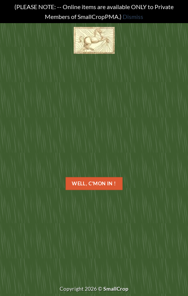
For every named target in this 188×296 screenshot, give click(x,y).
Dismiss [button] (133, 16)
